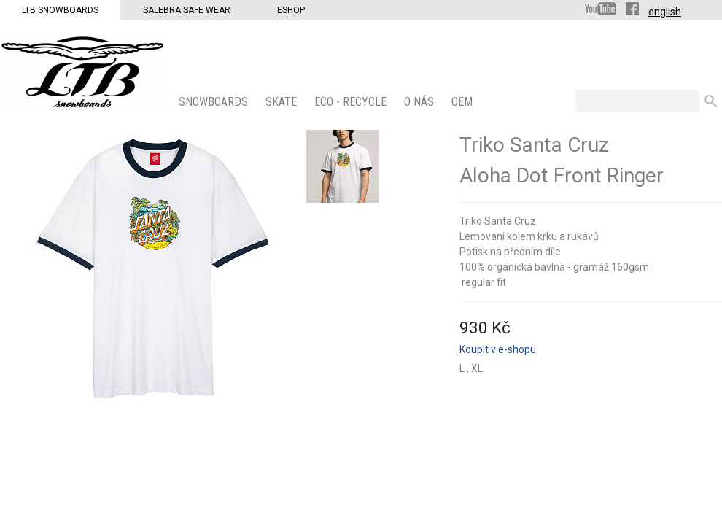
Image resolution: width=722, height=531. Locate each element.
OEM (463, 102)
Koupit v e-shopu (497, 349)
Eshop (291, 10)
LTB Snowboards (60, 10)
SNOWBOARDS (215, 102)
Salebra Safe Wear (186, 10)
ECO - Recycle (351, 102)
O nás (420, 102)
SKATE (282, 102)
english (664, 12)
